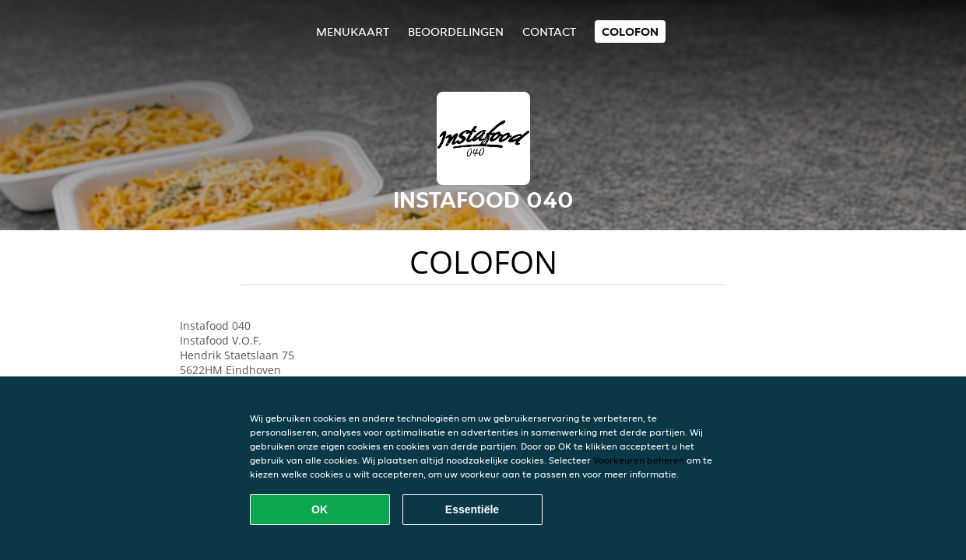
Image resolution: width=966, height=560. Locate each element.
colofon (630, 31)
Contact (549, 31)
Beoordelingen (456, 31)
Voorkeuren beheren (638, 460)
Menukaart (352, 31)
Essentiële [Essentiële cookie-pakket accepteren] (472, 509)
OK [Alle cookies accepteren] (319, 509)
